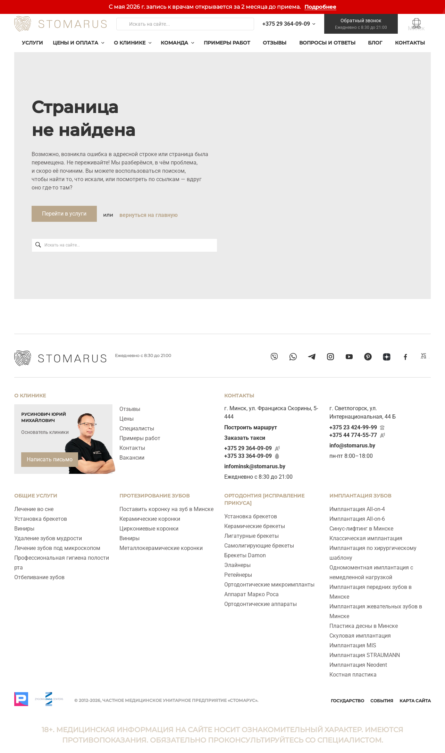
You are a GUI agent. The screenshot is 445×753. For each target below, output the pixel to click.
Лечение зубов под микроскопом (57, 545)
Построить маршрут (250, 424)
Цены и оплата (75, 51)
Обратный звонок (358, 28)
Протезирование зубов (154, 493)
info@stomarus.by (352, 442)
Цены (126, 416)
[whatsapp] (293, 358)
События (381, 698)
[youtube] (349, 358)
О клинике (129, 51)
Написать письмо (50, 456)
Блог (375, 51)
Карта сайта (415, 698)
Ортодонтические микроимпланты (269, 581)
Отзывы (274, 51)
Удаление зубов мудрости (48, 535)
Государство (347, 698)
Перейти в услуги (64, 221)
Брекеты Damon (245, 552)
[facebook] (405, 358)
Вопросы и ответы (327, 51)
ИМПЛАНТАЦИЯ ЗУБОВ (360, 493)
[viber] (274, 358)
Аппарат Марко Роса (251, 591)
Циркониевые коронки (148, 526)
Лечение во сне (33, 506)
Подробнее (320, 6)
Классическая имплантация (365, 535)
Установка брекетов (40, 516)
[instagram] (330, 358)
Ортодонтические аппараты (260, 601)
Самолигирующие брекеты (259, 543)
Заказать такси (244, 435)
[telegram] (311, 358)
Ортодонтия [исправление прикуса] (264, 496)
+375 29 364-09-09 (248, 445)
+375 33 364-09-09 (248, 453)
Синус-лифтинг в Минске (361, 526)
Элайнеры (237, 562)
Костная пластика (353, 672)
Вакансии (131, 455)
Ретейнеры (238, 572)
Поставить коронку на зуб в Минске (166, 506)
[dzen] (386, 358)
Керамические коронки (149, 516)
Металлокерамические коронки (161, 545)
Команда (174, 51)
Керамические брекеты (254, 523)
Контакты (410, 51)
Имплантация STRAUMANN (364, 652)
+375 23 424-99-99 (353, 424)
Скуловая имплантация (360, 633)
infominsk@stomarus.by (254, 463)
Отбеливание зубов (39, 574)
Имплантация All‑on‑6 (357, 516)
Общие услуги (35, 493)
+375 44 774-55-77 (353, 432)
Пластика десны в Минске (363, 623)
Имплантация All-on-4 (357, 506)
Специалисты (136, 425)
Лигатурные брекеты (251, 533)
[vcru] (424, 358)
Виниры (24, 526)
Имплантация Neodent (358, 662)
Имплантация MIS (352, 642)
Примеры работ (227, 51)
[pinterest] (368, 358)
